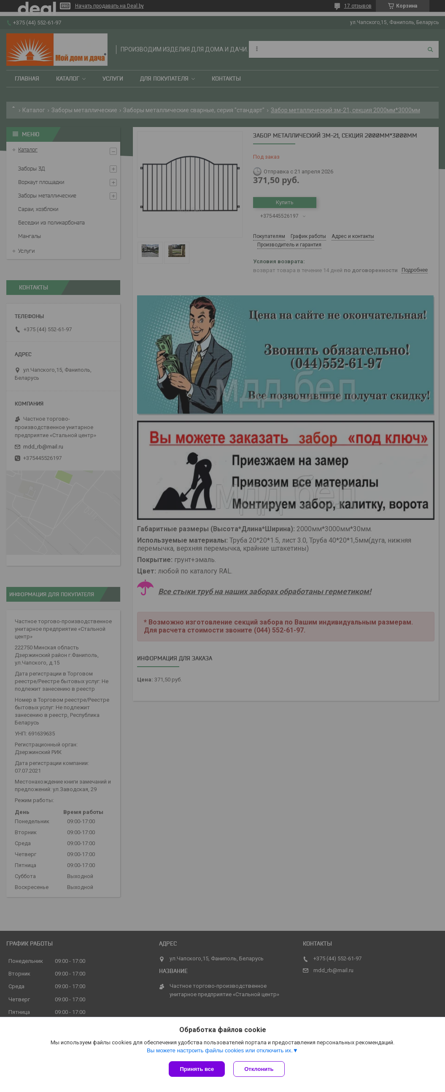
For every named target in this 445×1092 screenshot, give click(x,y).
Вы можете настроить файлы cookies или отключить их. (220, 1050)
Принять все (197, 1069)
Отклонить (258, 1069)
